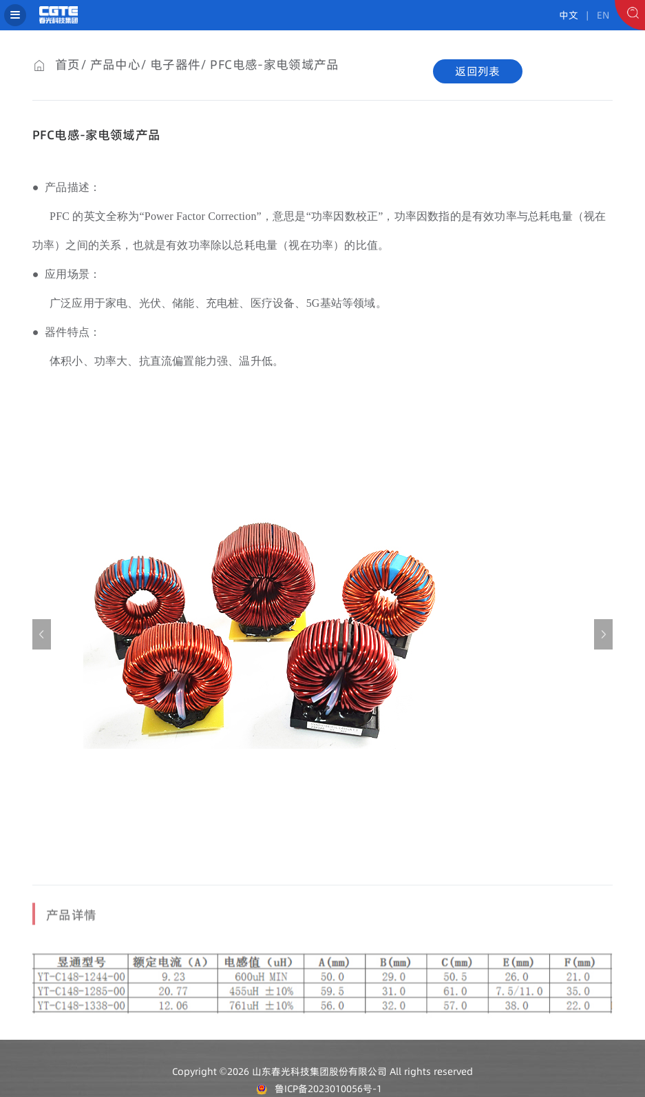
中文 (568, 15)
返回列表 (477, 71)
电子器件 (175, 64)
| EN (595, 15)
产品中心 (115, 64)
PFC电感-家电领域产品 (274, 64)
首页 (68, 64)
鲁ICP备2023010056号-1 (328, 1089)
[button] (604, 634)
